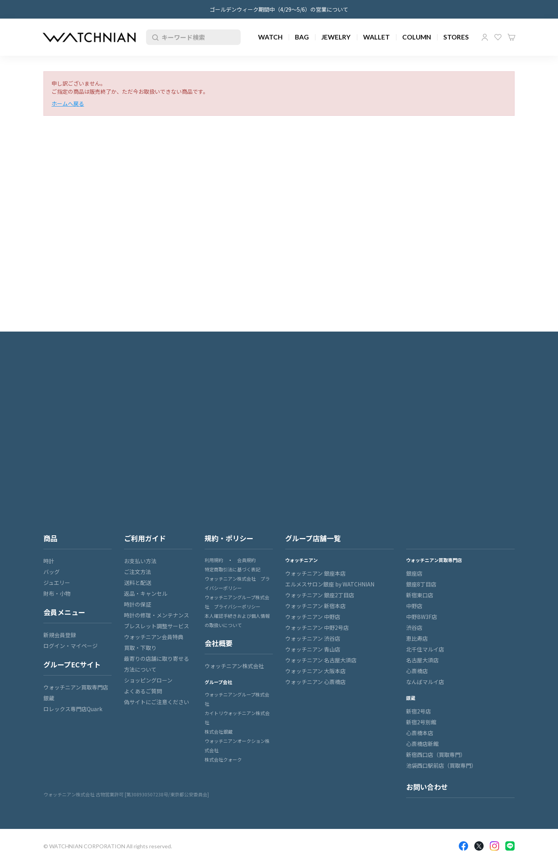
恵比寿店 (417, 638)
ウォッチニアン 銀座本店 (315, 573)
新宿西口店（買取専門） (436, 754)
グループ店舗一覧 (313, 538)
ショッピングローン (148, 680)
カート (511, 37)
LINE (510, 846)
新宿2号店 (418, 711)
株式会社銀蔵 (218, 731)
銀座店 (414, 573)
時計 (48, 561)
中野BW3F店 (421, 617)
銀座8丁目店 (421, 584)
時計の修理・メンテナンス (156, 615)
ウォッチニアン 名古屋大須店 (320, 660)
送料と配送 (137, 582)
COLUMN (416, 37)
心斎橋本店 (419, 733)
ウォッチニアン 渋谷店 (312, 638)
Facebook (463, 846)
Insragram (494, 846)
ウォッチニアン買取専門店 (75, 687)
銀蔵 (48, 698)
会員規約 (246, 560)
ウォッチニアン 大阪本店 (315, 671)
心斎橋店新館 (422, 744)
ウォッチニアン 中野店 (312, 617)
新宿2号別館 (421, 722)
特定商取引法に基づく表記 (232, 569)
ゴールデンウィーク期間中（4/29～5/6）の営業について (279, 9)
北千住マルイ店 (425, 649)
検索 (154, 37)
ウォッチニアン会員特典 (153, 637)
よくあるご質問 (143, 691)
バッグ (51, 572)
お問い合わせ (427, 787)
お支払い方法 (140, 561)
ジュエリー (56, 582)
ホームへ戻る (68, 103)
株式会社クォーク (223, 759)
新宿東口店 (419, 595)
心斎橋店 (417, 671)
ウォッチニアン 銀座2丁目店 (319, 595)
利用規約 (214, 560)
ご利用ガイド (145, 538)
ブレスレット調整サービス (156, 626)
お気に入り (497, 37)
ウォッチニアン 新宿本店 (315, 606)
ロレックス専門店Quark (72, 709)
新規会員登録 (59, 635)
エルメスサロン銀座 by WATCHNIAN (329, 584)
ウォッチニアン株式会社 (234, 666)
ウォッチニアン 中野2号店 (317, 627)
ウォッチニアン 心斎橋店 (315, 682)
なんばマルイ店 (425, 682)
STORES (456, 37)
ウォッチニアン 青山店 (312, 649)
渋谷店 (414, 627)
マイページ (484, 37)
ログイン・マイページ (70, 646)
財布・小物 (57, 593)
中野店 (414, 606)
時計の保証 (137, 604)
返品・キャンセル (145, 593)
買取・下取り (140, 648)
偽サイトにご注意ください (156, 702)
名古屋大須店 (422, 660)
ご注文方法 (137, 572)
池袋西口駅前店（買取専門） (441, 765)
